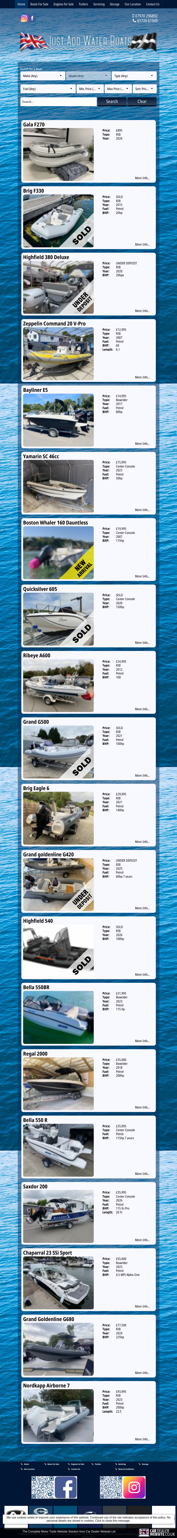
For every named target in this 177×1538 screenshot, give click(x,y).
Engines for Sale (64, 4)
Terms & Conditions (124, 1469)
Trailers (83, 4)
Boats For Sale (39, 4)
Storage (115, 4)
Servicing (99, 4)
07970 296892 (146, 16)
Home (21, 4)
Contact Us (152, 4)
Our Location (133, 4)
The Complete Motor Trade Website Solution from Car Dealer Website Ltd (68, 1535)
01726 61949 (147, 20)
